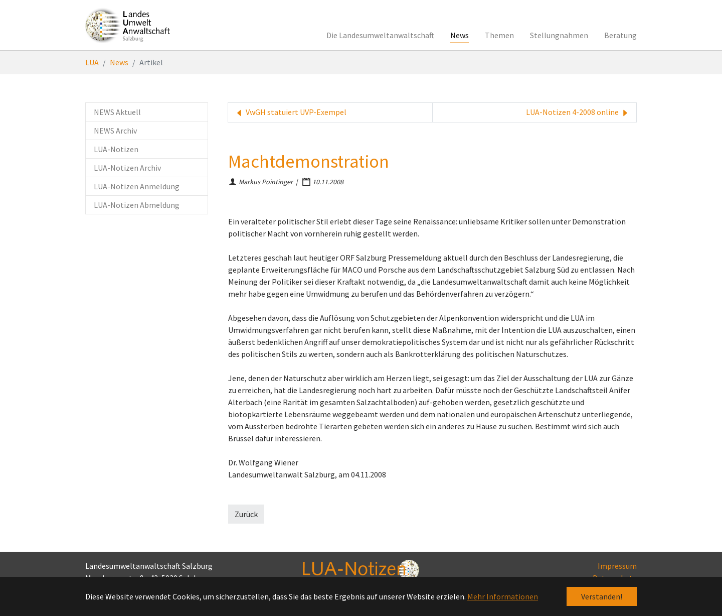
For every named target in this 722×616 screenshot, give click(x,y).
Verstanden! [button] (601, 596)
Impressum (617, 566)
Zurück (246, 514)
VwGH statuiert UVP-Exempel (290, 112)
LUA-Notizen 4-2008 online (578, 112)
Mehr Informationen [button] (502, 596)
